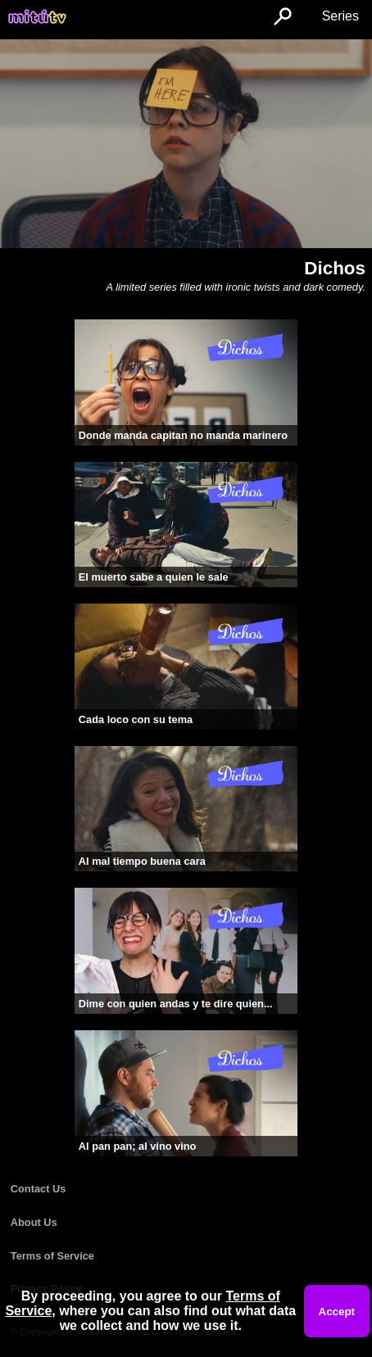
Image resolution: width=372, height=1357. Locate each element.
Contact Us (38, 1189)
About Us (34, 1222)
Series (340, 16)
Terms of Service (52, 1256)
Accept (337, 1311)
